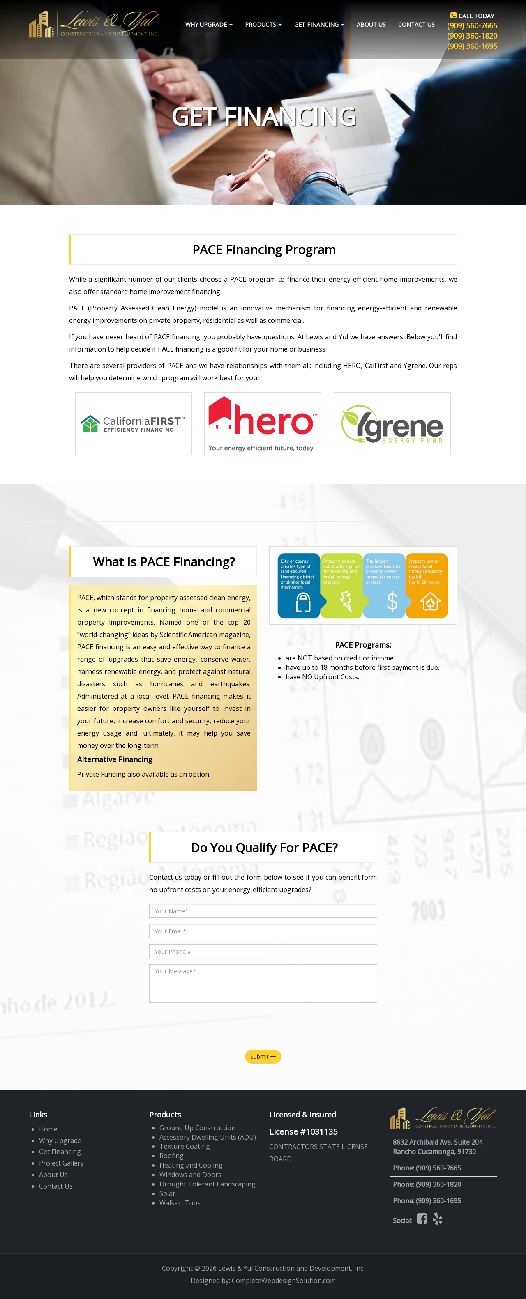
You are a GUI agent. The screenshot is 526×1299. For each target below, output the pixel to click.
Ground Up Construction (197, 1127)
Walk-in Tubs (180, 1202)
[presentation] (263, 1025)
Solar (167, 1193)
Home (48, 1128)
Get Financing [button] (319, 24)
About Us (371, 24)
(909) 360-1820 (438, 1184)
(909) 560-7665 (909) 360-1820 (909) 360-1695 (472, 30)
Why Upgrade (60, 1140)
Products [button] (263, 24)
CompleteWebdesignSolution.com (284, 1280)
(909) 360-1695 (438, 1200)
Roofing (171, 1155)
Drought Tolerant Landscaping (207, 1184)
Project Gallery (61, 1163)
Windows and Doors (190, 1174)
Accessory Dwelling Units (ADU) (207, 1137)
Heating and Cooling (191, 1165)
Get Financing (60, 1151)
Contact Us (416, 24)
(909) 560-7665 (438, 1168)
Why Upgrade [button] (209, 24)
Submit (263, 1056)
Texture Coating (184, 1146)
